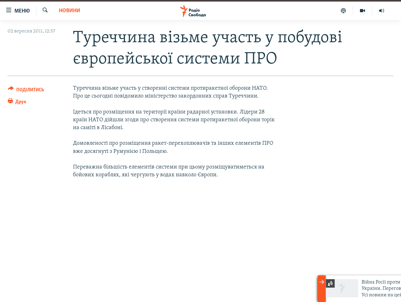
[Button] (26, 90)
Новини (69, 11)
